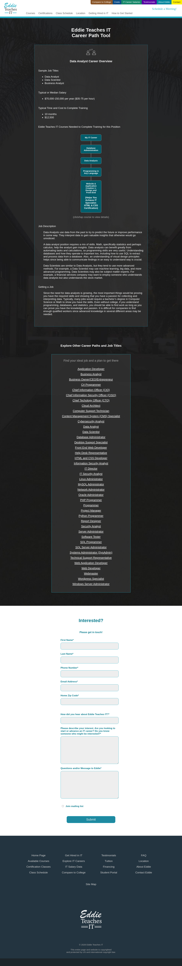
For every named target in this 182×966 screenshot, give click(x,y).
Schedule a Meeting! (164, 8)
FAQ (143, 855)
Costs (117, 2)
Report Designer (91, 521)
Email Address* (69, 681)
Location (80, 13)
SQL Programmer (91, 542)
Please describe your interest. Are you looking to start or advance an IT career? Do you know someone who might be (88, 731)
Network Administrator (91, 489)
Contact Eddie (143, 872)
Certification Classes (38, 866)
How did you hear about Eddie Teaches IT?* (85, 714)
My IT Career (91, 138)
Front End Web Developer (91, 447)
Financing (108, 866)
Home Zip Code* (70, 695)
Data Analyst (91, 426)
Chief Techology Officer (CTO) (91, 400)
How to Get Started (122, 13)
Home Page (39, 855)
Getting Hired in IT (98, 13)
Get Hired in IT (73, 855)
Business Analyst (90, 374)
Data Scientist (91, 431)
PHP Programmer (91, 500)
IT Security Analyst (91, 473)
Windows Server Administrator (91, 583)
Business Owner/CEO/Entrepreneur (91, 379)
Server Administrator (90, 531)
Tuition (109, 861)
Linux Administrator (91, 479)
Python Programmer (91, 515)
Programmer (91, 505)
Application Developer (91, 368)
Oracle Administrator (90, 494)
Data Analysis (91, 161)
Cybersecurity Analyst (91, 421)
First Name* (67, 640)
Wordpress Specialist (91, 578)
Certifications (45, 13)
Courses (30, 13)
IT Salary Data (73, 866)
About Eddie (164, 2)
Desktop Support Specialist (91, 442)
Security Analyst (91, 526)
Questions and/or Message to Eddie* (81, 768)
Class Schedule (64, 13)
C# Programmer (91, 384)
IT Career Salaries (131, 2)
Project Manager (91, 510)
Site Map (91, 884)
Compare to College (101, 2)
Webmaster (91, 573)
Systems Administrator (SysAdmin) (91, 552)
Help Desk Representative (91, 452)
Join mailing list (74, 806)
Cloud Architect (91, 405)
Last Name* (67, 654)
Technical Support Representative (91, 557)
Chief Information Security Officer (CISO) (91, 395)
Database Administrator (91, 437)
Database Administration (91, 149)
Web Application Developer (91, 563)
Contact (176, 2)
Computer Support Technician (91, 410)
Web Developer (91, 568)
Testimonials (149, 2)
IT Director (90, 468)
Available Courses (38, 861)
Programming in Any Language (91, 172)
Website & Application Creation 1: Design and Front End (91, 196)
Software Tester (91, 536)
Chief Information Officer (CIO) (91, 389)
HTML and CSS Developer (91, 458)
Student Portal (108, 872)
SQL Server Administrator (91, 547)
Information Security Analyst (91, 463)
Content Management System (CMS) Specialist (91, 416)
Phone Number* (69, 667)
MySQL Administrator (91, 484)
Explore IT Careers (74, 861)
